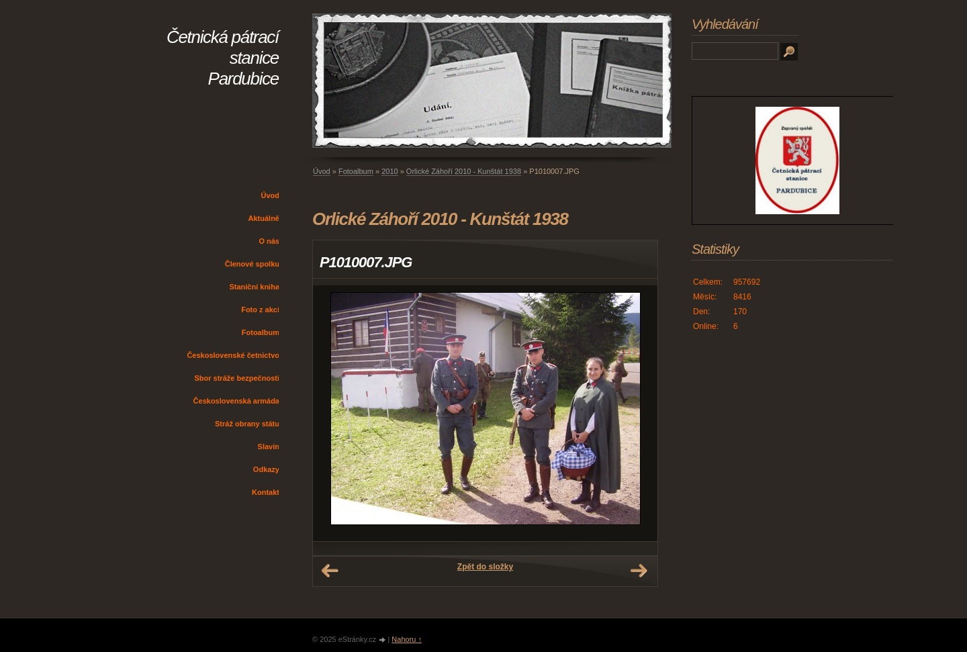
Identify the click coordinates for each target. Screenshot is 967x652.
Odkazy (266, 469)
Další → (639, 571)
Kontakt (265, 492)
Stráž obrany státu (247, 424)
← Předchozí (330, 571)
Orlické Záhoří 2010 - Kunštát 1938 (463, 171)
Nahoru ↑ (407, 639)
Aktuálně (263, 218)
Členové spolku (252, 264)
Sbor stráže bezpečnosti (236, 378)
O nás (269, 241)
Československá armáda (236, 401)
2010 (389, 171)
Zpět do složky (485, 566)
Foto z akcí (260, 310)
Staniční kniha (254, 287)
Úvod (270, 195)
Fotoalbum (260, 332)
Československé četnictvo (233, 355)
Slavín (268, 447)
